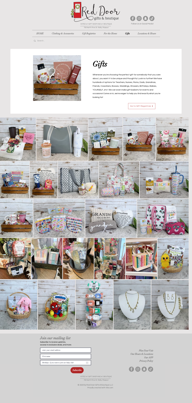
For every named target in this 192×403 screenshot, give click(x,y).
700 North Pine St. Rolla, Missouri (96, 27)
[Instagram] (139, 18)
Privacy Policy (146, 360)
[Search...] (51, 41)
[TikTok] (151, 18)
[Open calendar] (87, 363)
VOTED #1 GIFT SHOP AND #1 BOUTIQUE (96, 24)
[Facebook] (132, 18)
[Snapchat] (145, 18)
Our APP (148, 357)
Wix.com (109, 388)
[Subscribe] (77, 370)
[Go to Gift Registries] (141, 106)
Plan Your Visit (146, 350)
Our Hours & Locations (141, 354)
